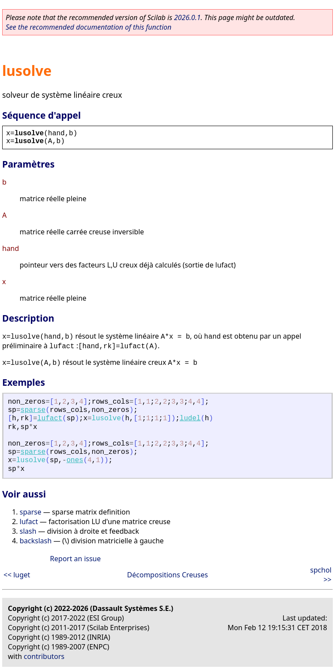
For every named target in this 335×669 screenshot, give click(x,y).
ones (74, 460)
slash (28, 531)
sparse (33, 410)
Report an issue (75, 558)
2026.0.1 (187, 17)
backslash (35, 540)
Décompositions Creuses (167, 575)
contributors (44, 656)
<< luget (16, 575)
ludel (190, 418)
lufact (49, 418)
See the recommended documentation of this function (88, 27)
